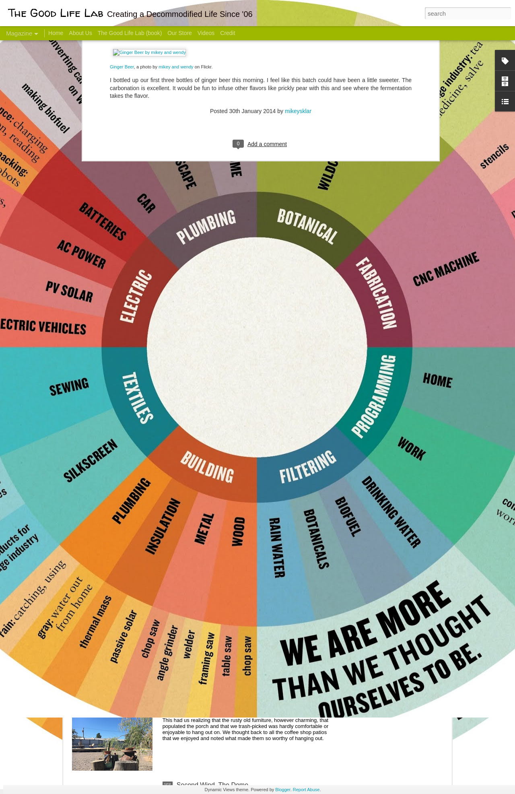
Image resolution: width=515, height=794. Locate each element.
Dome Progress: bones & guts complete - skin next (249, 602)
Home (55, 33)
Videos (206, 33)
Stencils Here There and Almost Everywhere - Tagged (253, 693)
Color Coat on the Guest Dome (130, 475)
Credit (227, 33)
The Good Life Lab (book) (130, 33)
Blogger (282, 789)
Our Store (179, 33)
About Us (80, 33)
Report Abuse (306, 789)
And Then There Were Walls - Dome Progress (242, 510)
